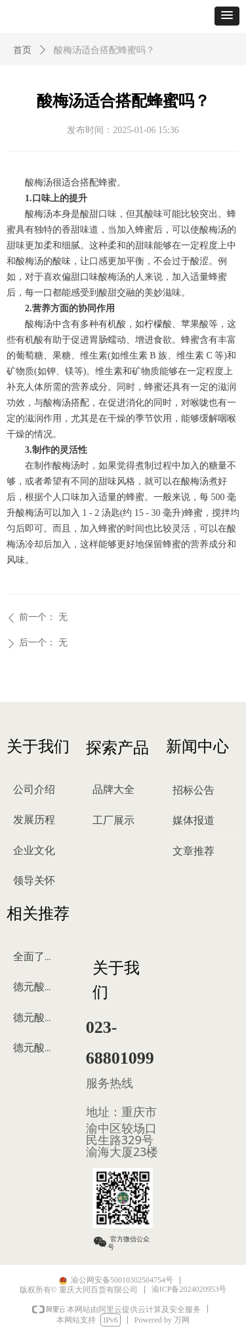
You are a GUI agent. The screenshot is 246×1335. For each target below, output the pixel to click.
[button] (227, 16)
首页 (22, 50)
